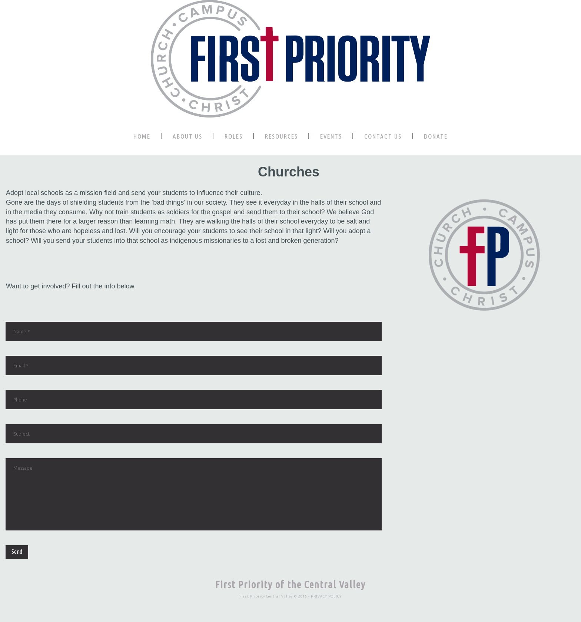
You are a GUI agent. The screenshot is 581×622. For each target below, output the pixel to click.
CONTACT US (383, 136)
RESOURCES (281, 136)
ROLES (234, 136)
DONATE (436, 136)
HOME (141, 136)
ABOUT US (187, 136)
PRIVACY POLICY (326, 596)
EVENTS (331, 136)
